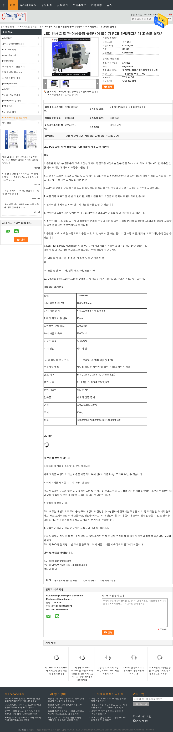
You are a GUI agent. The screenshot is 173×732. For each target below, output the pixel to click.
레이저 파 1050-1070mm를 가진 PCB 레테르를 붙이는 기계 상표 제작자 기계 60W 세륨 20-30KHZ (82, 673)
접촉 (110, 86)
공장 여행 (46, 5)
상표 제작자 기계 (91, 580)
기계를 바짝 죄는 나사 (12, 72)
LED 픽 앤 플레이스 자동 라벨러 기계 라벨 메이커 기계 (133, 670)
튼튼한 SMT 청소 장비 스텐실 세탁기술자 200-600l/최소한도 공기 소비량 (66, 712)
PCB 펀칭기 (7, 106)
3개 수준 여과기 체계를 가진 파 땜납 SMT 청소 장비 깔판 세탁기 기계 (64, 718)
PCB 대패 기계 (9, 49)
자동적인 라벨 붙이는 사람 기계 (67, 580)
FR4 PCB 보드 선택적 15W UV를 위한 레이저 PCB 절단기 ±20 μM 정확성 (22, 699)
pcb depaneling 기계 (11, 100)
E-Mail (136, 716)
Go (169, 18)
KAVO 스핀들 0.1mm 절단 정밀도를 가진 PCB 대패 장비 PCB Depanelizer (22, 712)
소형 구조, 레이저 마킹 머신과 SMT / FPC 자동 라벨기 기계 (108, 670)
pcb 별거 (6, 89)
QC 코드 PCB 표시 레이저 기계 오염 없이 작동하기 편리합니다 (56, 670)
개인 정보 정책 (24, 730)
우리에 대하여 (28, 5)
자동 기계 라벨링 (108, 580)
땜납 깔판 (6, 123)
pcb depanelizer (9, 83)
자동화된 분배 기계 (11, 78)
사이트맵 (146, 716)
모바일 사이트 (140, 720)
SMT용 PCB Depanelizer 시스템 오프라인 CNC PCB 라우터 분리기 (23, 718)
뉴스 (109, 5)
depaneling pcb (9, 55)
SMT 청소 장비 (9, 112)
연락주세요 (79, 5)
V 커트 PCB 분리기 (11, 95)
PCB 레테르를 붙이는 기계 (29, 26)
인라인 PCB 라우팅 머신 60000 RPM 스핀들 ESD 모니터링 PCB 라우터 (23, 706)
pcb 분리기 (7, 38)
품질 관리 (62, 5)
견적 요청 (96, 5)
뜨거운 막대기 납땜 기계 (13, 66)
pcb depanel (7, 61)
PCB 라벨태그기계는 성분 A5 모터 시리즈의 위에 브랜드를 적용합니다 (160, 670)
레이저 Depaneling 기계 (13, 44)
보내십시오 (141, 703)
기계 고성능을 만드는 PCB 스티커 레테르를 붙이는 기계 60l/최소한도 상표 (109, 706)
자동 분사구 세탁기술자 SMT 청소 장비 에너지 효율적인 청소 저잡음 (66, 699)
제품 (12, 5)
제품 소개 (9, 26)
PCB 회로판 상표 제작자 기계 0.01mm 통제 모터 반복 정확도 (108, 718)
